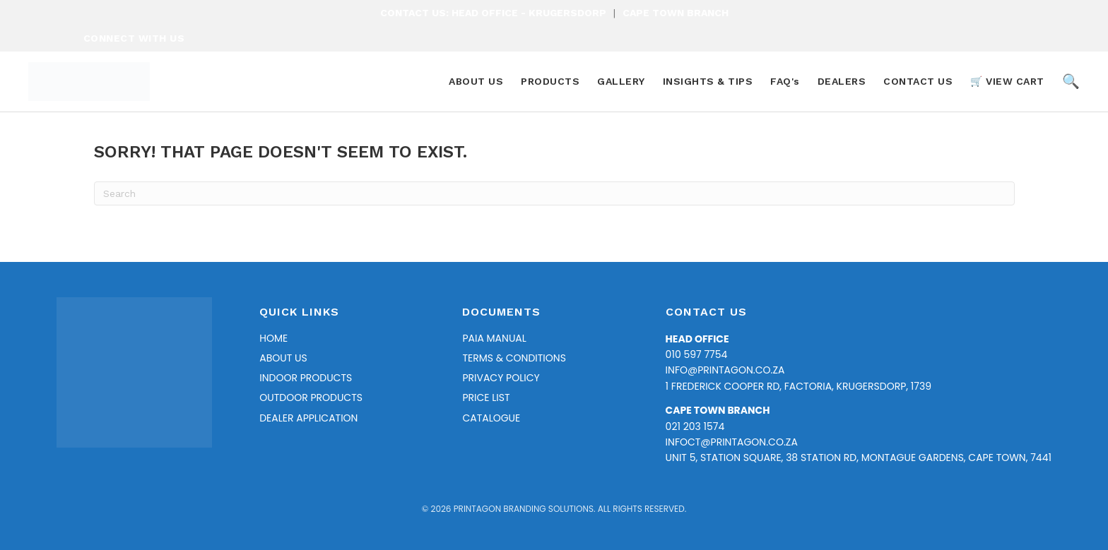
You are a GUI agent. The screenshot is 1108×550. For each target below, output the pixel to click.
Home (273, 338)
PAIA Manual (494, 338)
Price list (485, 397)
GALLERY (621, 81)
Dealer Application (308, 418)
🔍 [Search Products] (1071, 81)
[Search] (554, 193)
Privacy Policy (500, 378)
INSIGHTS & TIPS (708, 81)
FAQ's (785, 81)
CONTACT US (918, 81)
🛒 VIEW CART (1007, 81)
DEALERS (842, 81)
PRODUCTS (550, 81)
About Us (283, 358)
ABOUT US (476, 81)
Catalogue (491, 418)
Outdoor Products (311, 397)
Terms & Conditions (513, 358)
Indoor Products (305, 378)
